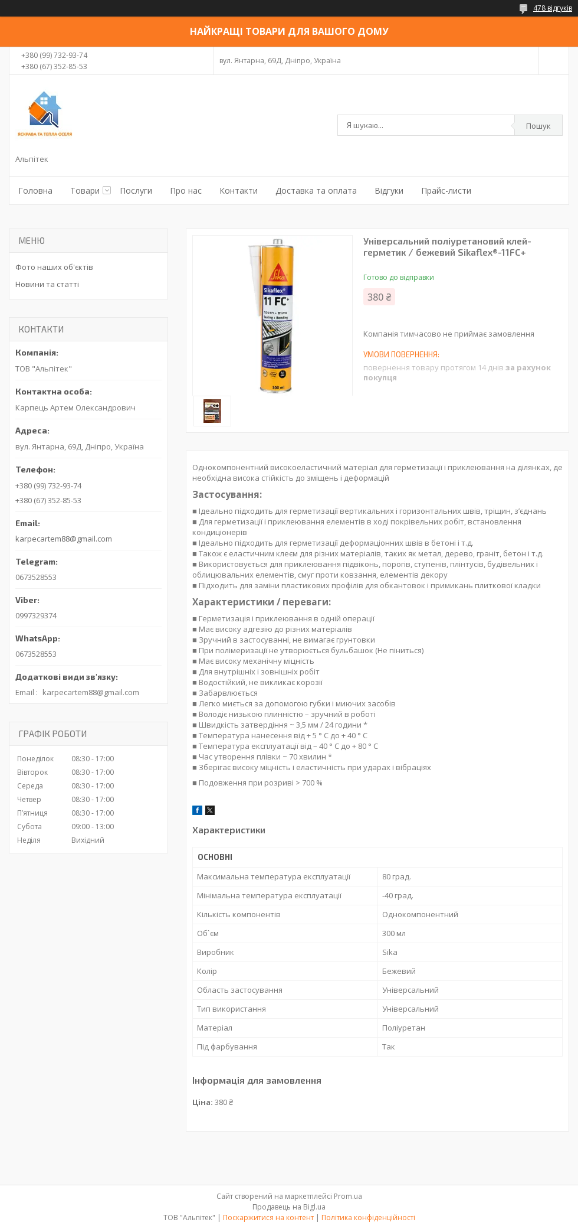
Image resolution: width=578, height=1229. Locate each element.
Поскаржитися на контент (268, 1217)
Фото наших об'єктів (54, 267)
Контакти (238, 190)
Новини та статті (47, 284)
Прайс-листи (446, 190)
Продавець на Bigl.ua (289, 1207)
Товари (85, 190)
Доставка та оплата (316, 190)
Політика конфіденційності (368, 1217)
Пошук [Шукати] (538, 125)
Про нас (186, 190)
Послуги (136, 190)
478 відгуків (552, 8)
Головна (35, 190)
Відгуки (389, 190)
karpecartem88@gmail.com (63, 538)
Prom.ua (348, 1196)
